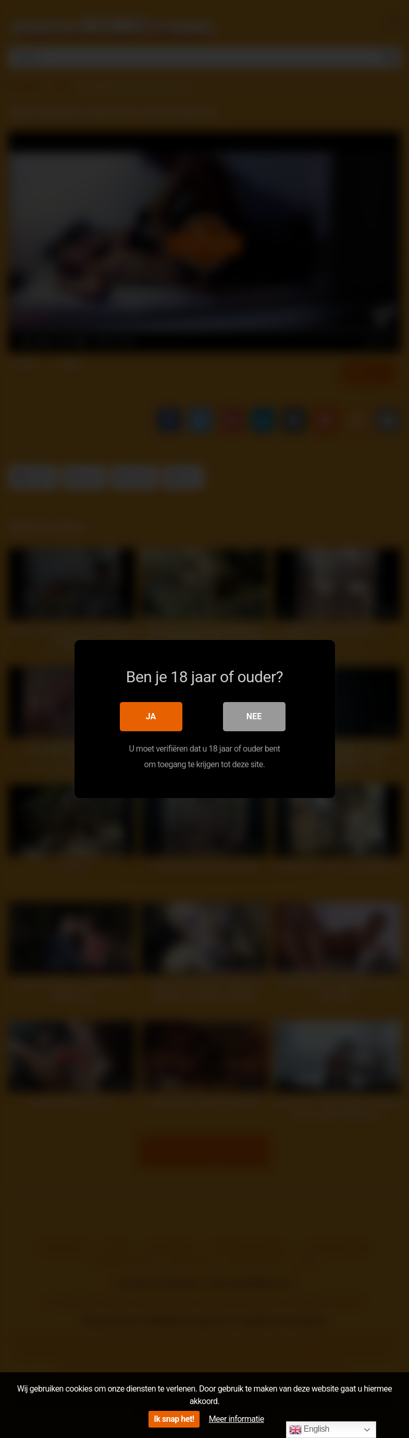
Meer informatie (236, 1419)
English (309, 1429)
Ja (151, 716)
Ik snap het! (174, 1419)
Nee (254, 716)
